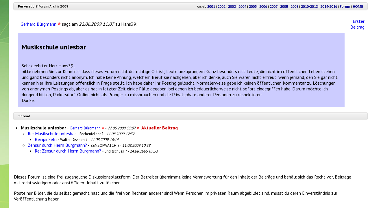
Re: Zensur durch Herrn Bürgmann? (68, 151)
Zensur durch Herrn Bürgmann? (57, 145)
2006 (263, 6)
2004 (242, 6)
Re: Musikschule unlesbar (52, 133)
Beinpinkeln (46, 139)
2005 (253, 6)
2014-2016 (328, 6)
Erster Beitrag (357, 24)
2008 (284, 6)
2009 (294, 6)
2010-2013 (309, 6)
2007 (274, 6)
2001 (211, 6)
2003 (232, 6)
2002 (221, 6)
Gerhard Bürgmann (41, 24)
